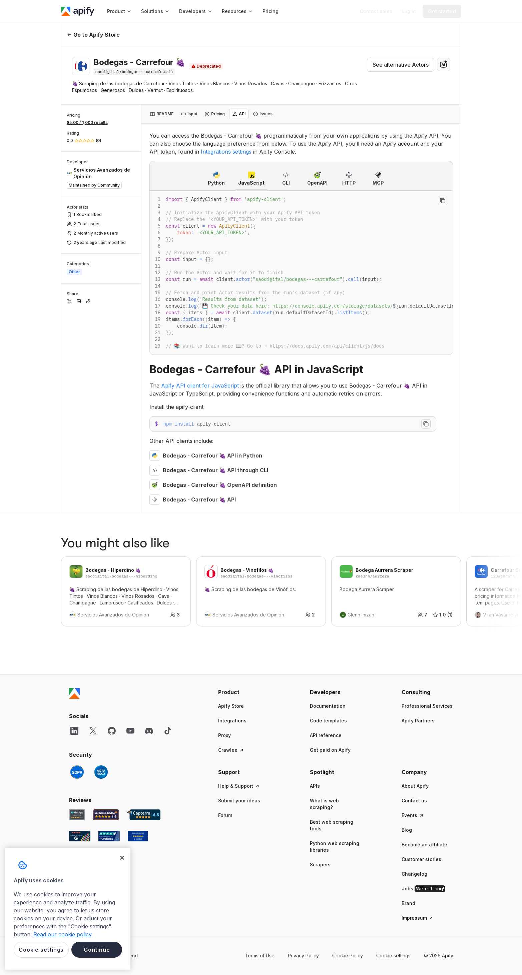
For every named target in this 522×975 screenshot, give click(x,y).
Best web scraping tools (331, 825)
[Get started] (442, 11)
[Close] (122, 857)
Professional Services (427, 706)
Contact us (414, 800)
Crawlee (231, 750)
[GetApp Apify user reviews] (77, 814)
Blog (407, 830)
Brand (408, 903)
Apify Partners (418, 720)
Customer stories (421, 859)
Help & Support (239, 786)
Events (413, 815)
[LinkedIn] (74, 730)
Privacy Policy (303, 955)
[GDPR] (77, 772)
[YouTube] (130, 730)
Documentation (328, 706)
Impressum (418, 918)
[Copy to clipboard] (442, 200)
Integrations (232, 720)
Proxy (224, 735)
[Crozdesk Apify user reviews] (138, 836)
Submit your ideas (239, 800)
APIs (315, 786)
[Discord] (149, 730)
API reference (326, 735)
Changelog (414, 874)
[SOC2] (101, 772)
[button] (244, 692)
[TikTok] (167, 730)
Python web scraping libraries (334, 846)
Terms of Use (260, 955)
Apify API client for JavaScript (200, 385)
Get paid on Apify (330, 750)
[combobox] (443, 64)
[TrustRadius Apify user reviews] (109, 836)
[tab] (161, 114)
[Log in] (409, 11)
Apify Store (231, 706)
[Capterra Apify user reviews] (143, 814)
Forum (225, 815)
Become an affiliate (424, 844)
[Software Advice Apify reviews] (106, 814)
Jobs (423, 888)
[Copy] (134, 71)
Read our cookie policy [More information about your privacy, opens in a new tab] (62, 934)
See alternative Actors (401, 64)
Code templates (328, 720)
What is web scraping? (324, 804)
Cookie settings (393, 955)
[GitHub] (111, 730)
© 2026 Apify (438, 955)
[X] (93, 730)
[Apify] (77, 11)
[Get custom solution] (376, 11)
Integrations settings (226, 151)
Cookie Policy (347, 955)
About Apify (415, 786)
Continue (97, 949)
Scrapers (320, 864)
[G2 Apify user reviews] (79, 836)
